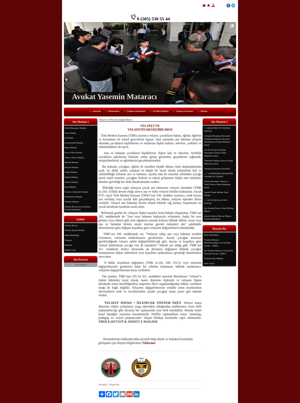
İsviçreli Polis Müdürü (213, 258)
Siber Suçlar (209, 263)
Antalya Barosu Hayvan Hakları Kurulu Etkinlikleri (217, 217)
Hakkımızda (113, 111)
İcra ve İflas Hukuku (73, 152)
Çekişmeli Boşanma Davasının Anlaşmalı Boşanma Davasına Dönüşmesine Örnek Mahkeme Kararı (217, 140)
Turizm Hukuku (71, 182)
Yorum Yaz (114, 384)
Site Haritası (81, 264)
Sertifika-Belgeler (161, 111)
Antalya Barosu (71, 225)
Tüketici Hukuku (72, 201)
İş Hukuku (69, 138)
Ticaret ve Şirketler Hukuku (76, 192)
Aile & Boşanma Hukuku (75, 128)
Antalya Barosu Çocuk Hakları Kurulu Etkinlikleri (78, 208)
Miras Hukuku (71, 147)
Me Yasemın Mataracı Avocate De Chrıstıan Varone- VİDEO (218, 252)
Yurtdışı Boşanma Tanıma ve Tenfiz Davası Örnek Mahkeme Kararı (217, 184)
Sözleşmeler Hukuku (73, 196)
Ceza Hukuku (70, 133)
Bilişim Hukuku (71, 162)
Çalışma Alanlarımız (136, 111)
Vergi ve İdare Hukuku (74, 157)
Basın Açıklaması (211, 235)
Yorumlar (103, 384)
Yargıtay (68, 240)
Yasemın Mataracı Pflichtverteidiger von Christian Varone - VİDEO (217, 243)
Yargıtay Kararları (184, 111)
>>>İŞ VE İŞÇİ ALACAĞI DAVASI (215, 201)
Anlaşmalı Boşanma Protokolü (217, 168)
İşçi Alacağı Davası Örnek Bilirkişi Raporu (219, 209)
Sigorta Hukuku (71, 177)
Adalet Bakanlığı (72, 235)
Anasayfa (96, 111)
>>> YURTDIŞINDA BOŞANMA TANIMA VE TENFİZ (218, 175)
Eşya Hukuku (70, 187)
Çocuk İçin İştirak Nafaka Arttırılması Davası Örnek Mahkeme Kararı (215, 153)
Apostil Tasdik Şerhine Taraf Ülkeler (216, 193)
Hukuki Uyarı (70, 250)
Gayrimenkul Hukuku (74, 143)
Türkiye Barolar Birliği (74, 230)
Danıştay (68, 245)
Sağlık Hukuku (71, 172)
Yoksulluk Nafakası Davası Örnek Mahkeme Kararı (218, 162)
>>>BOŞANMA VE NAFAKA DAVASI (217, 129)
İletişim (204, 111)
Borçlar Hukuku (71, 167)
